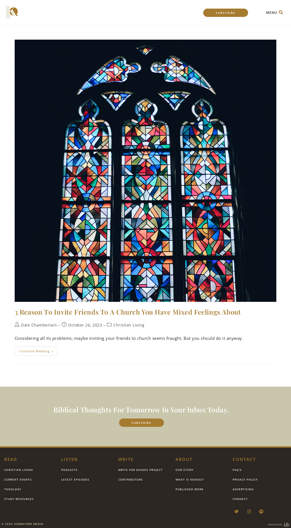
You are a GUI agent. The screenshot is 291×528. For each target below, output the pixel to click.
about (184, 459)
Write (125, 459)
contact (244, 459)
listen (69, 459)
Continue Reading (38, 349)
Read (10, 459)
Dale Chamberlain (39, 325)
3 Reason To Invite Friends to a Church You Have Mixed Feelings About (128, 311)
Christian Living (128, 325)
